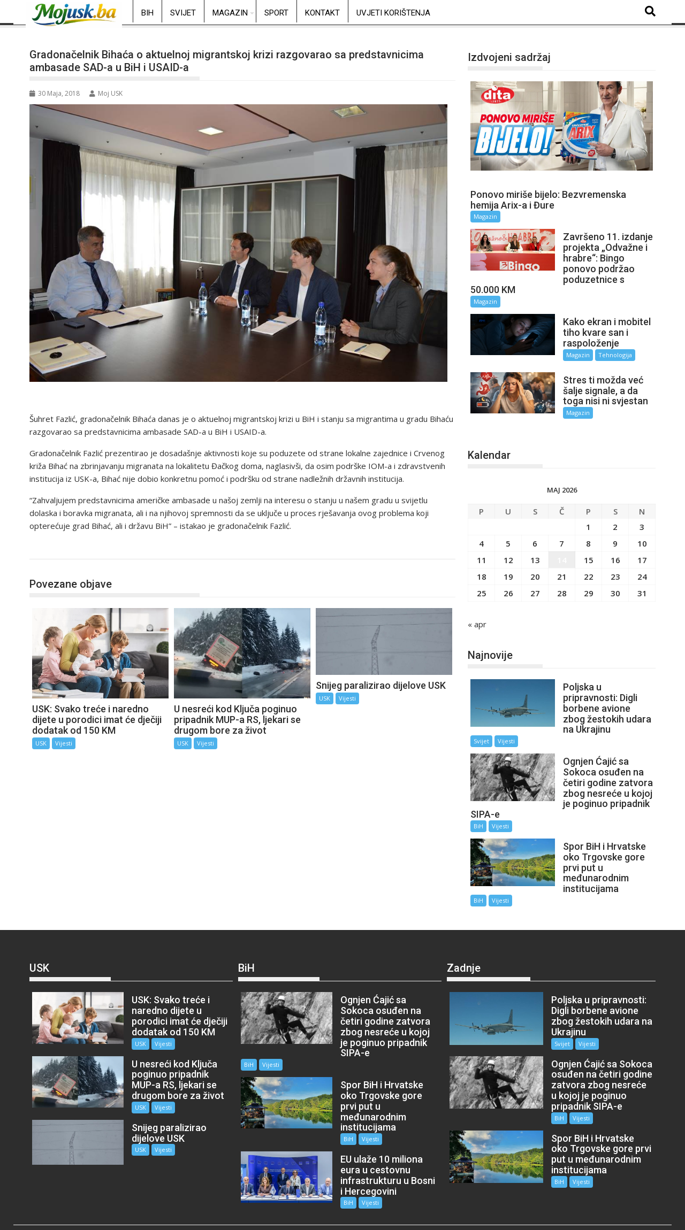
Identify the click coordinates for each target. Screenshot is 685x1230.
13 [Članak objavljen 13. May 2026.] (535, 553)
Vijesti (63, 743)
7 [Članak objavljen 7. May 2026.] (561, 536)
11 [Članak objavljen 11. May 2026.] (481, 553)
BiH (147, 13)
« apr (477, 617)
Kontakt (322, 13)
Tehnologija (609, 355)
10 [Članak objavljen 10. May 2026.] (642, 536)
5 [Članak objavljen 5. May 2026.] (508, 536)
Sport (276, 13)
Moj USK (106, 93)
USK (49, 547)
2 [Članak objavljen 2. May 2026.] (615, 519)
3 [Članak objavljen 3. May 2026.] (642, 519)
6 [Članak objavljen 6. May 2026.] (534, 536)
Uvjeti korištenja (393, 13)
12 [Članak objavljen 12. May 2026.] (508, 553)
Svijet (183, 13)
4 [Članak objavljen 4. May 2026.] (481, 536)
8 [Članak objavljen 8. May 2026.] (588, 536)
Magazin (230, 13)
